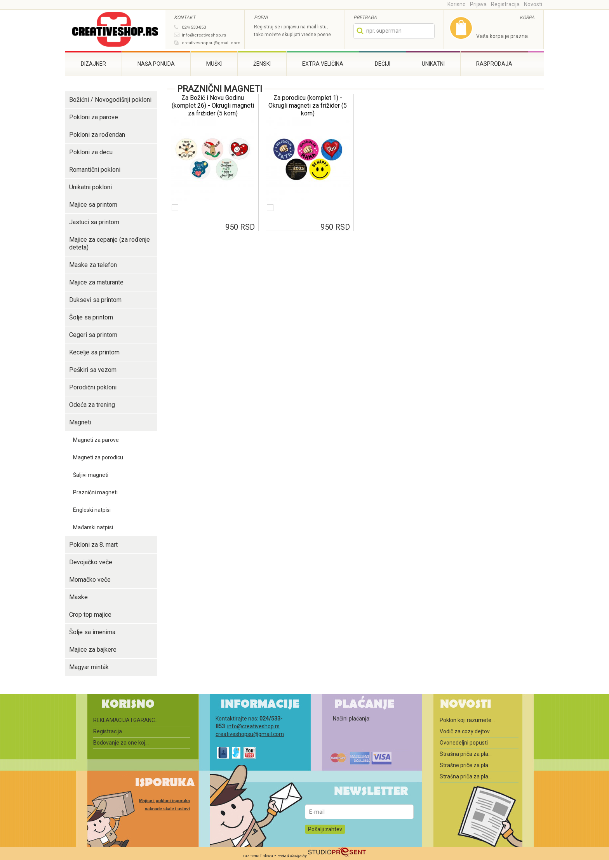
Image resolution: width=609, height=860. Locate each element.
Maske (78, 597)
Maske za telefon (93, 265)
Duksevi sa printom (95, 300)
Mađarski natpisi (93, 527)
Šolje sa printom (91, 317)
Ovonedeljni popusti (464, 743)
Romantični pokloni (94, 169)
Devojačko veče (90, 562)
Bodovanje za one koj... (121, 743)
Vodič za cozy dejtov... (466, 731)
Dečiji (382, 64)
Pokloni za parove (93, 117)
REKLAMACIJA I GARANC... (125, 720)
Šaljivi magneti (90, 475)
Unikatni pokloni (90, 187)
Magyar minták (89, 667)
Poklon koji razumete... (467, 720)
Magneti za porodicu (98, 457)
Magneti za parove (96, 440)
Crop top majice (90, 614)
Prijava (478, 4)
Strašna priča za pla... (466, 754)
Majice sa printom (93, 204)
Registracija (505, 4)
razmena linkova (258, 856)
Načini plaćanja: (352, 718)
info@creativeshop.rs (204, 35)
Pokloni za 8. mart (93, 544)
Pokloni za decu (91, 152)
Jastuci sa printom (94, 222)
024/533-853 (194, 27)
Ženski (262, 64)
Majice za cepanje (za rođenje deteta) (109, 243)
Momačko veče (90, 579)
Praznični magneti (95, 492)
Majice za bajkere (93, 649)
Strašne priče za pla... (466, 765)
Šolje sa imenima (92, 632)
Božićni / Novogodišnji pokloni (110, 99)
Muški (214, 64)
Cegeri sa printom (93, 334)
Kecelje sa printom (94, 352)
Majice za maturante (96, 282)
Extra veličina (322, 64)
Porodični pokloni (93, 387)
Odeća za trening (92, 404)
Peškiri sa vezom (93, 369)
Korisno (456, 4)
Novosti (533, 4)
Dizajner (93, 64)
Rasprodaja (494, 64)
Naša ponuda (156, 64)
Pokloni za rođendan (97, 134)
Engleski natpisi (92, 510)
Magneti (80, 422)
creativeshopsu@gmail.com (211, 42)
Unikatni (433, 64)
